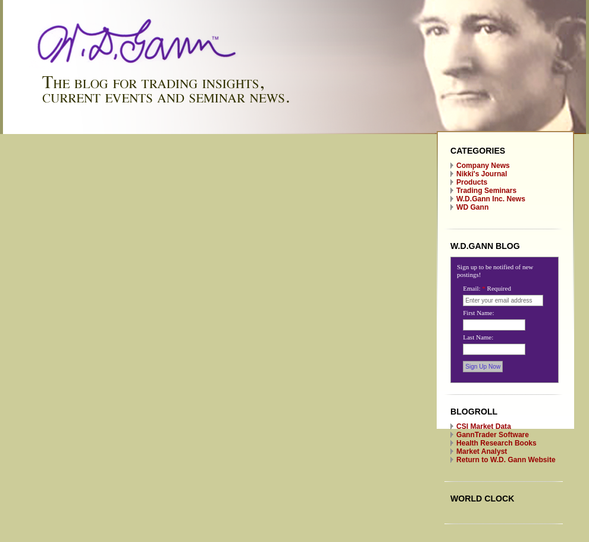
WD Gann (472, 207)
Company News (483, 165)
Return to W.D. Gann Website (506, 460)
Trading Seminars (486, 190)
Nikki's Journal (481, 174)
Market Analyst (481, 451)
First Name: (478, 312)
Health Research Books (496, 443)
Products (471, 182)
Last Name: (478, 337)
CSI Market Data (483, 426)
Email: (487, 288)
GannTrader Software (492, 435)
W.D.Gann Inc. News (490, 199)
